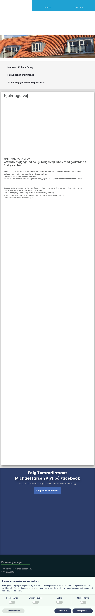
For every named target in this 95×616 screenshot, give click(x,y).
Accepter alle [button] (83, 611)
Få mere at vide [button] (13, 611)
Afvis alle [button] (63, 611)
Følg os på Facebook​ (47, 490)
